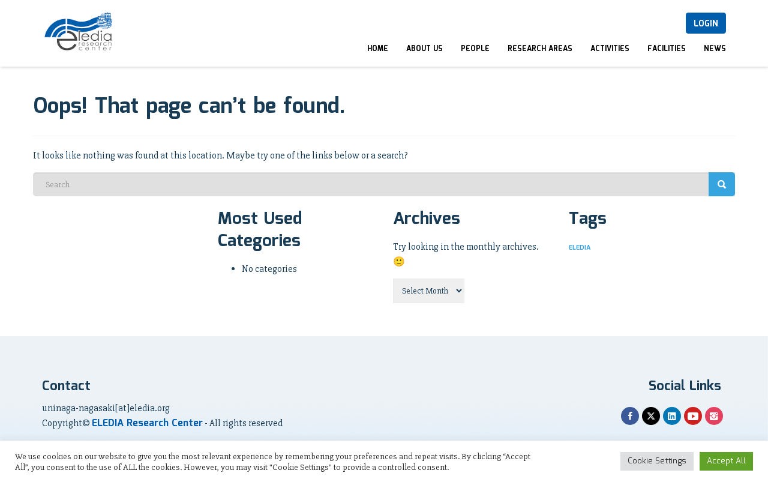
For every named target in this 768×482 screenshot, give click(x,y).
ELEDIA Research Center (147, 423)
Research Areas (540, 49)
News (715, 49)
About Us (424, 49)
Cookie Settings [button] (657, 461)
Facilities (666, 49)
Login (706, 24)
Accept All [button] (726, 461)
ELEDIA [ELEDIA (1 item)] (579, 248)
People (475, 49)
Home (377, 49)
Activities (609, 49)
